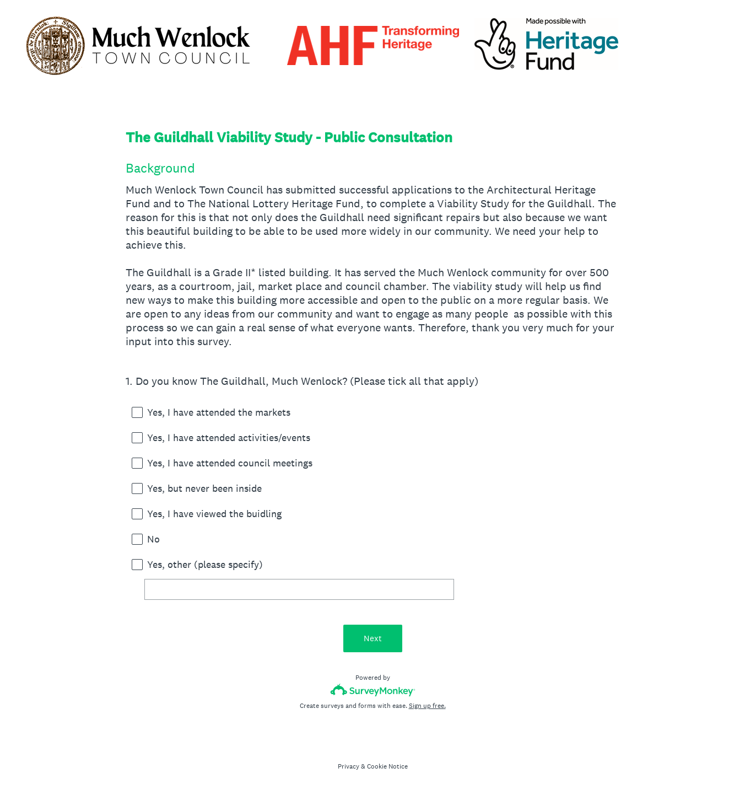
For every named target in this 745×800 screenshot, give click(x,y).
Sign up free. (427, 705)
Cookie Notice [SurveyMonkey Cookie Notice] (387, 766)
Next (373, 638)
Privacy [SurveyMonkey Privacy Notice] (348, 766)
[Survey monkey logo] (373, 690)
